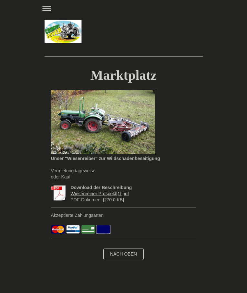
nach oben (123, 254)
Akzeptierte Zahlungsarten (77, 215)
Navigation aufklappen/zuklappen (124, 8)
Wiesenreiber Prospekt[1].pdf (100, 193)
